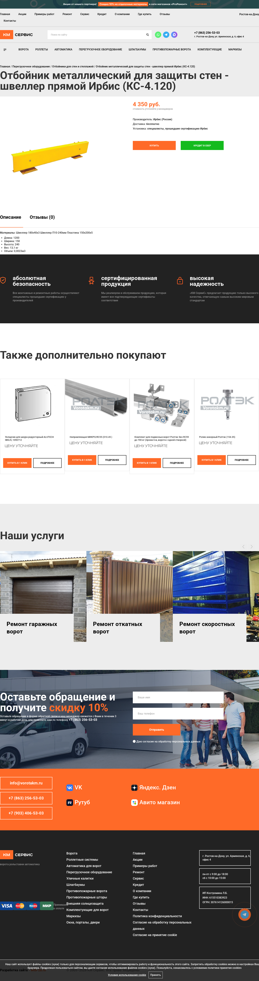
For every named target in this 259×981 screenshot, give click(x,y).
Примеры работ (44, 14)
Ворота (23, 49)
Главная (5, 14)
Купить (154, 145)
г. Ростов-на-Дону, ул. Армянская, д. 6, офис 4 (219, 36)
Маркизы (235, 49)
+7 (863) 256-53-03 (207, 32)
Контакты (10, 20)
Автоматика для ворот (83, 866)
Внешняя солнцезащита (85, 904)
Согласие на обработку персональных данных (162, 925)
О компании (122, 14)
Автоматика (63, 49)
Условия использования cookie (127, 975)
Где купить (144, 14)
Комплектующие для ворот (87, 910)
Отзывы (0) (42, 217)
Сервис (84, 14)
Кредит (102, 14)
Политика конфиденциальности (157, 916)
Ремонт (67, 14)
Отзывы (165, 14)
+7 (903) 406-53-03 (26, 813)
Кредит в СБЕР (202, 145)
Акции (22, 14)
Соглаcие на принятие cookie (155, 935)
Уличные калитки (79, 878)
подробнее (47, 463)
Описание (10, 217)
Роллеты (41, 49)
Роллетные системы (82, 860)
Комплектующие (210, 49)
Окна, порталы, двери (83, 922)
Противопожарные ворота (172, 49)
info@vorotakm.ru (26, 783)
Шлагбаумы (137, 49)
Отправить (156, 729)
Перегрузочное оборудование (100, 49)
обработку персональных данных (179, 741)
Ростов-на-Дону (249, 14)
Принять (155, 975)
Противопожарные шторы (86, 897)
